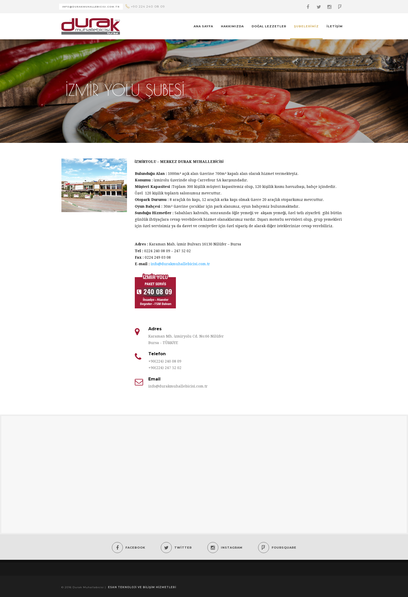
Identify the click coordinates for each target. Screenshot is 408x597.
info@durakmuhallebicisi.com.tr (180, 264)
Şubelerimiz (306, 26)
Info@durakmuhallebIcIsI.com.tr (91, 6)
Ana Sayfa (203, 26)
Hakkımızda (232, 26)
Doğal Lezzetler (269, 26)
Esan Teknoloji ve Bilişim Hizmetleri (142, 587)
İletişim (335, 26)
